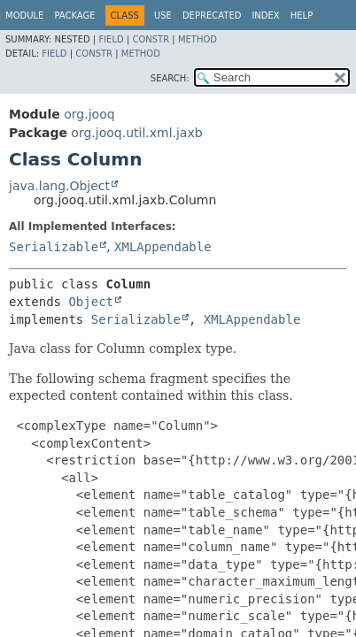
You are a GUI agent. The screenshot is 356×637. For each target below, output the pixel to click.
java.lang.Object (59, 186)
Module (24, 15)
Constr (150, 39)
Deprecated (212, 15)
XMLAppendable (163, 247)
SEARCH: (170, 78)
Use (163, 15)
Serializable (53, 247)
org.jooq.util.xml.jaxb (136, 133)
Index (265, 15)
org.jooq (89, 114)
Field (110, 39)
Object (90, 302)
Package (74, 15)
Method (197, 39)
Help (301, 15)
